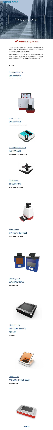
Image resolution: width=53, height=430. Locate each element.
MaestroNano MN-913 (17, 147)
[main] (26, 19)
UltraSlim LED (14, 325)
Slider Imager (14, 229)
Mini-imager (13, 180)
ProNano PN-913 (15, 118)
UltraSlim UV (14, 377)
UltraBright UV (14, 278)
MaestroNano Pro (16, 72)
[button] (1, 2)
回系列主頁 (26, 426)
